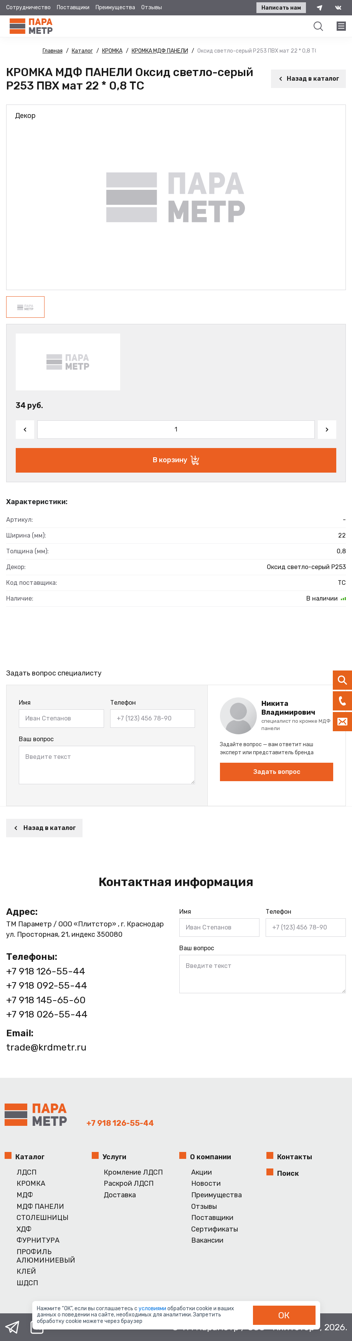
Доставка (120, 1195)
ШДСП (27, 1283)
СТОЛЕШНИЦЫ (42, 1218)
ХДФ (24, 1229)
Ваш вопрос (36, 739)
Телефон (123, 702)
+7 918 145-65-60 (46, 1000)
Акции (201, 1172)
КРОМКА (31, 1184)
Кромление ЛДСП (133, 1172)
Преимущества (115, 7)
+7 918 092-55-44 (46, 985)
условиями (153, 1308)
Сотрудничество (28, 7)
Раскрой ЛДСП (129, 1184)
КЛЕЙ (26, 1272)
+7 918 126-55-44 (45, 971)
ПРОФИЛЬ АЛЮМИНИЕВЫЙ (46, 1256)
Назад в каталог (308, 78)
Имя (25, 702)
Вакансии (207, 1240)
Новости (206, 1184)
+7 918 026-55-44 (47, 1014)
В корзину (176, 460)
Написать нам (281, 8)
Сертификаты (214, 1229)
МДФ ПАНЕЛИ (40, 1207)
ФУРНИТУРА (38, 1240)
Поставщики (73, 7)
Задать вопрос (276, 771)
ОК (284, 1315)
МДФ (25, 1195)
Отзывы (151, 7)
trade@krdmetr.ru (46, 1047)
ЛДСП (26, 1172)
